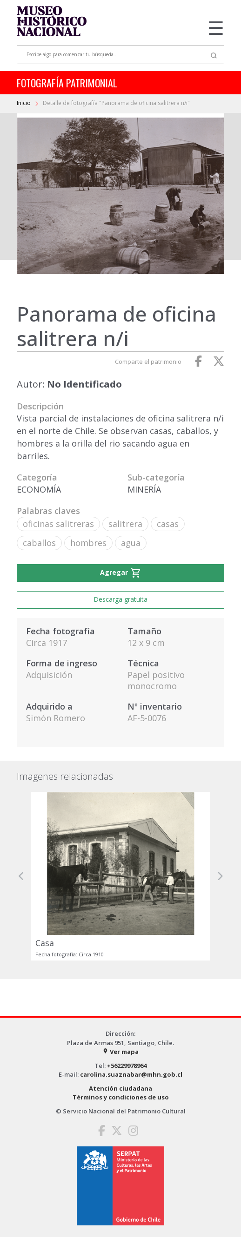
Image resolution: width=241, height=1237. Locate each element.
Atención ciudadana (120, 1088)
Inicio (24, 103)
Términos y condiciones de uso (121, 1097)
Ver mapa (120, 1051)
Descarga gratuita (120, 599)
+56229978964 (127, 1065)
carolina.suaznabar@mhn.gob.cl (131, 1074)
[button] (21, 876)
